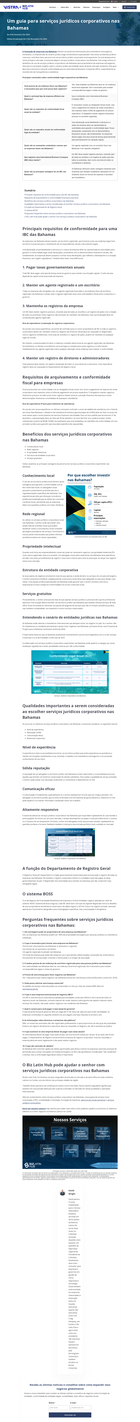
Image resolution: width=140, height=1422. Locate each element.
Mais (116, 7)
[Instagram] (102, 1386)
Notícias (77, 7)
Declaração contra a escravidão (16, 1418)
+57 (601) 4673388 (68, 1389)
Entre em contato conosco (34, 1108)
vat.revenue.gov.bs (30, 989)
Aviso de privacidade (12, 1413)
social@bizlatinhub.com (76, 1285)
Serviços (54, 7)
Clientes (86, 7)
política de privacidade (56, 1289)
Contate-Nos (129, 7)
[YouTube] (114, 1386)
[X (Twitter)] (114, 1375)
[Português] (132, 1)
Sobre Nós (66, 7)
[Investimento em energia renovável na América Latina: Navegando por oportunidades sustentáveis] (107, 1319)
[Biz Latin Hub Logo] (18, 7)
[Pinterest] (125, 1386)
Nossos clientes (21, 1386)
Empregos (96, 7)
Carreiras (19, 1390)
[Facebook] (102, 1375)
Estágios (106, 7)
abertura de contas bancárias (93, 1100)
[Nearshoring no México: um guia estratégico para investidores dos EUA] (57, 1319)
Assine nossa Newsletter (35, 1413)
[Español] (122, 1)
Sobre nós (19, 1377)
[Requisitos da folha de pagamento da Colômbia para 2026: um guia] (33, 1319)
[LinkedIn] (125, 1375)
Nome (52, 1256)
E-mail (73, 1256)
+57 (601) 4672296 (68, 1392)
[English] (114, 1)
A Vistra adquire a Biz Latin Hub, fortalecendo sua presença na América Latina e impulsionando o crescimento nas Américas (82, 1334)
